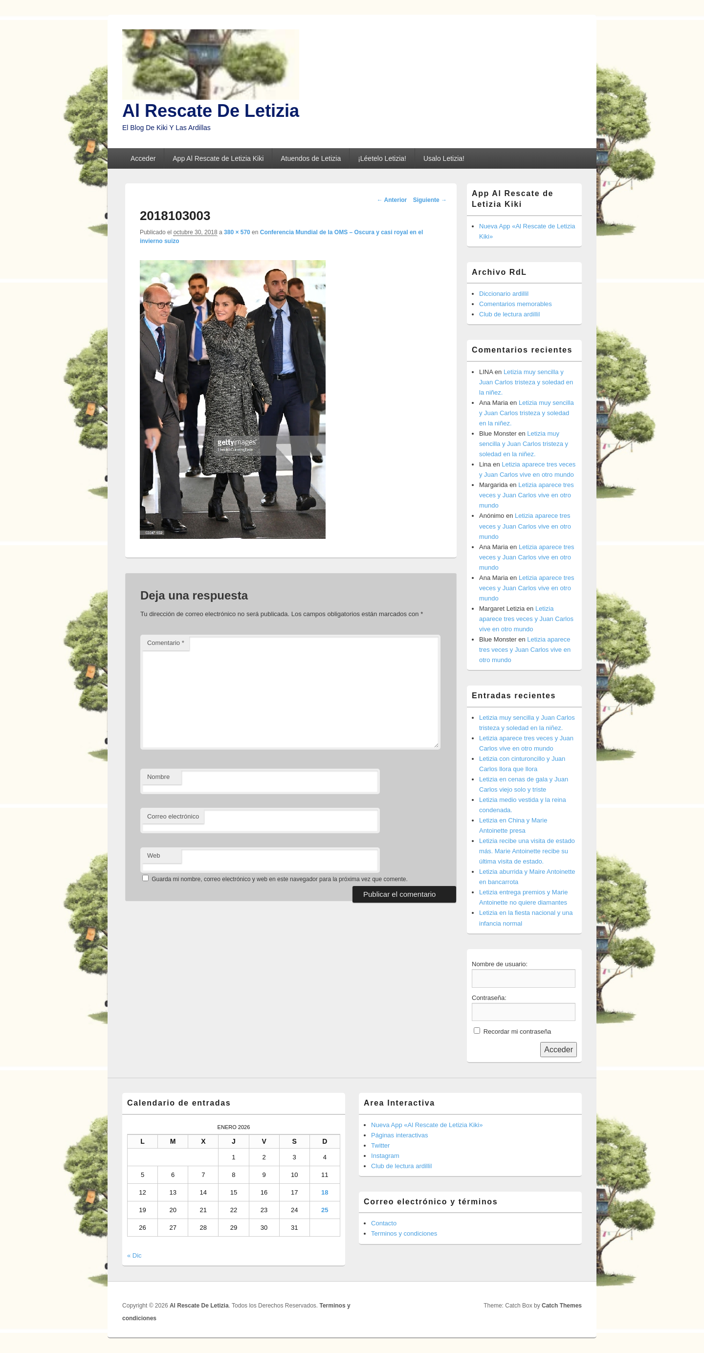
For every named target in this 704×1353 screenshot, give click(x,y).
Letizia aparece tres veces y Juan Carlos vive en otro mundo (526, 495)
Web (153, 855)
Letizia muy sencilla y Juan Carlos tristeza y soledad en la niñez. (526, 382)
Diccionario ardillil (503, 293)
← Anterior (392, 200)
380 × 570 (237, 232)
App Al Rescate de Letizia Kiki (218, 158)
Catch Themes (562, 1305)
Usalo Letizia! (443, 158)
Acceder (143, 158)
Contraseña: (489, 997)
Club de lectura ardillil (509, 314)
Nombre (158, 776)
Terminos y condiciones (404, 1233)
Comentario (165, 642)
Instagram (385, 1155)
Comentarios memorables (515, 304)
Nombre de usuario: (500, 964)
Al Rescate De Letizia (210, 111)
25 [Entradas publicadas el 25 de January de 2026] (324, 1210)
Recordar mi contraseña (517, 1031)
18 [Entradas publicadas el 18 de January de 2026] (324, 1192)
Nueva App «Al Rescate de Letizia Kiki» (427, 1125)
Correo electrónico (173, 816)
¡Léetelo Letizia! (382, 158)
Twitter (380, 1145)
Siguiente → (430, 200)
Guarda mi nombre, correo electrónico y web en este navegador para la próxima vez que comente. (280, 879)
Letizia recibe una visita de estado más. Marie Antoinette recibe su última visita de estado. (527, 851)
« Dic (134, 1255)
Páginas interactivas (399, 1135)
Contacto (383, 1223)
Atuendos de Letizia (311, 158)
